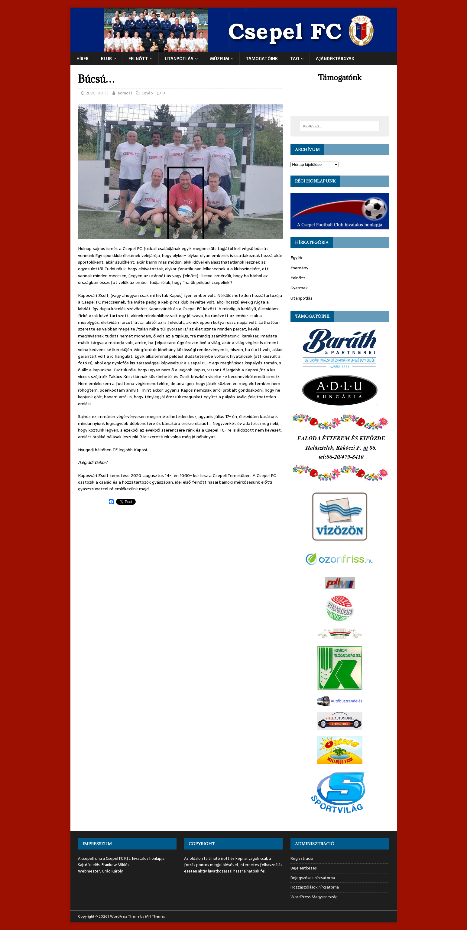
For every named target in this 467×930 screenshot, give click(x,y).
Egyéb (147, 93)
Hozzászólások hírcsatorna (314, 887)
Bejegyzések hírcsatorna (312, 878)
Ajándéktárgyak (335, 58)
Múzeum (219, 58)
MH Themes (155, 916)
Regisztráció (301, 859)
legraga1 (124, 93)
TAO (294, 58)
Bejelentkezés (303, 868)
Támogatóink (262, 58)
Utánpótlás (301, 298)
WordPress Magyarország (314, 897)
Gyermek (299, 287)
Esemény (299, 268)
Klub (106, 58)
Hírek (82, 58)
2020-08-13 (97, 93)
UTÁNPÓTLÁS (179, 58)
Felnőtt (138, 58)
